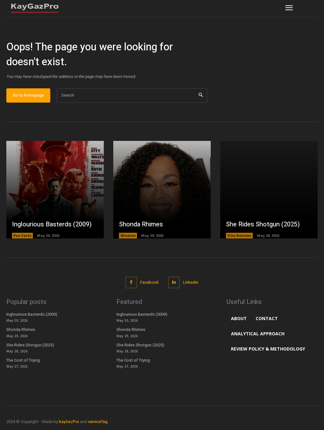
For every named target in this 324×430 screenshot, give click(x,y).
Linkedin (190, 282)
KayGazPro (69, 422)
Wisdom (128, 235)
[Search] (201, 95)
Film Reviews (239, 235)
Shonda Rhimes (141, 224)
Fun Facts (22, 235)
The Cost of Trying (23, 360)
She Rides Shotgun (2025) (263, 224)
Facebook (149, 282)
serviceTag (98, 422)
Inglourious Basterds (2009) (51, 224)
